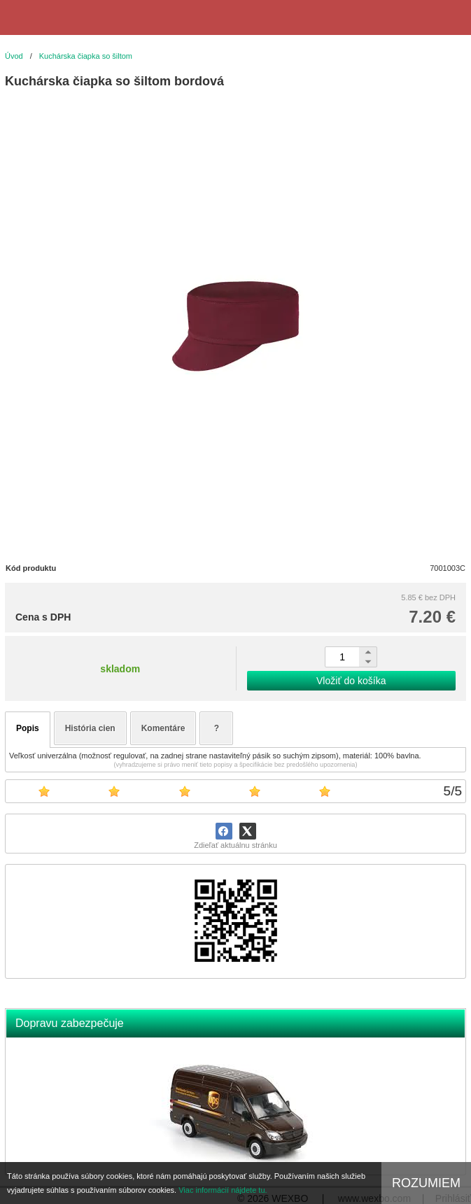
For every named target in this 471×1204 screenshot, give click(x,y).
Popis (27, 728)
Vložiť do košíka (351, 680)
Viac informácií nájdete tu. (222, 1190)
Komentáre (163, 728)
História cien (90, 728)
